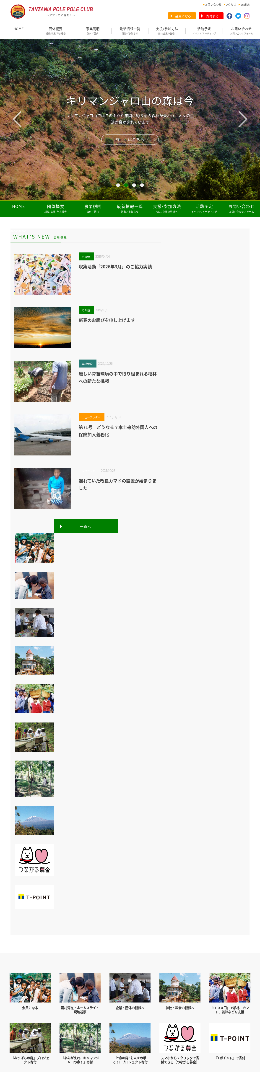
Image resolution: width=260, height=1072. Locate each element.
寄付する (212, 16)
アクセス (231, 5)
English (245, 5)
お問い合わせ (213, 5)
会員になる (183, 16)
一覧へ (85, 526)
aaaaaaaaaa (18, 231)
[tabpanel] (130, 119)
